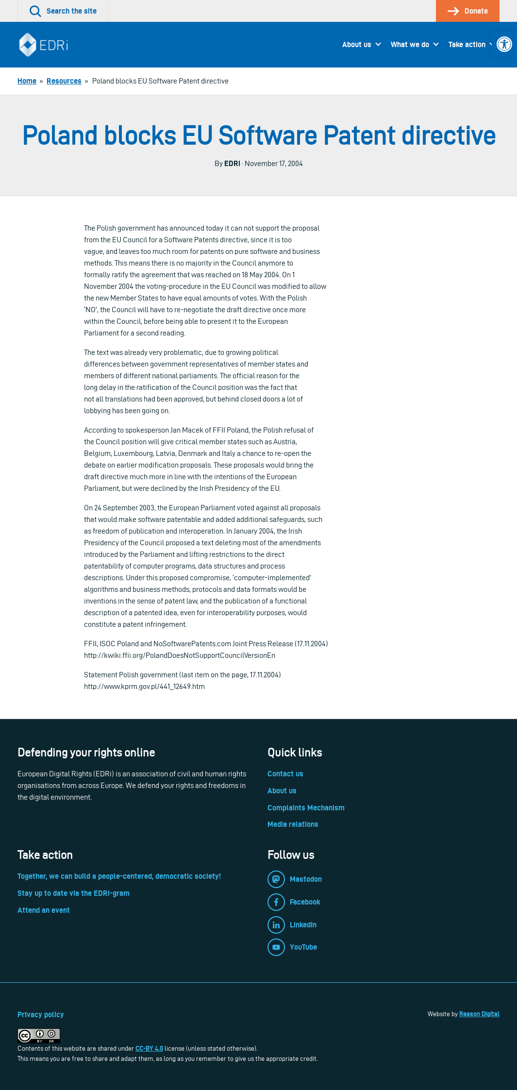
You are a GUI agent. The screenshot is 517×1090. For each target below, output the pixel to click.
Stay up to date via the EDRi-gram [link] (73, 893)
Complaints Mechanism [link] (306, 808)
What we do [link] (410, 44)
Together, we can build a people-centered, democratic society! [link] (119, 876)
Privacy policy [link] (40, 1014)
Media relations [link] (292, 824)
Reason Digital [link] (479, 1014)
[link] (504, 44)
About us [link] (356, 44)
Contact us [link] (285, 774)
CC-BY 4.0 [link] (149, 1048)
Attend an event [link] (43, 910)
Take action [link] (467, 44)
